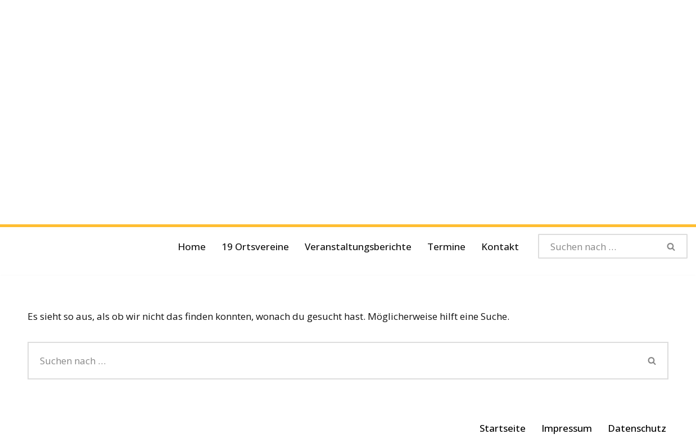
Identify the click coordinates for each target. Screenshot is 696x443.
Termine (446, 246)
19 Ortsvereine (255, 246)
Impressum (566, 428)
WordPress (152, 427)
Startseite (503, 428)
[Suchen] (597, 246)
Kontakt (500, 246)
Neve (38, 427)
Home (192, 246)
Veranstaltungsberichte (358, 246)
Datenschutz (637, 428)
